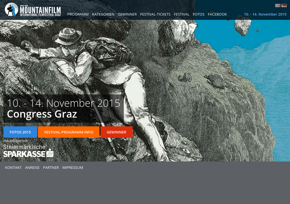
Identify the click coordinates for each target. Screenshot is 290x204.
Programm (78, 14)
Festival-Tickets (155, 14)
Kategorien (103, 14)
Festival (181, 14)
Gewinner (127, 14)
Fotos (198, 14)
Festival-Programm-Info (68, 132)
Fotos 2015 (20, 132)
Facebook (217, 14)
